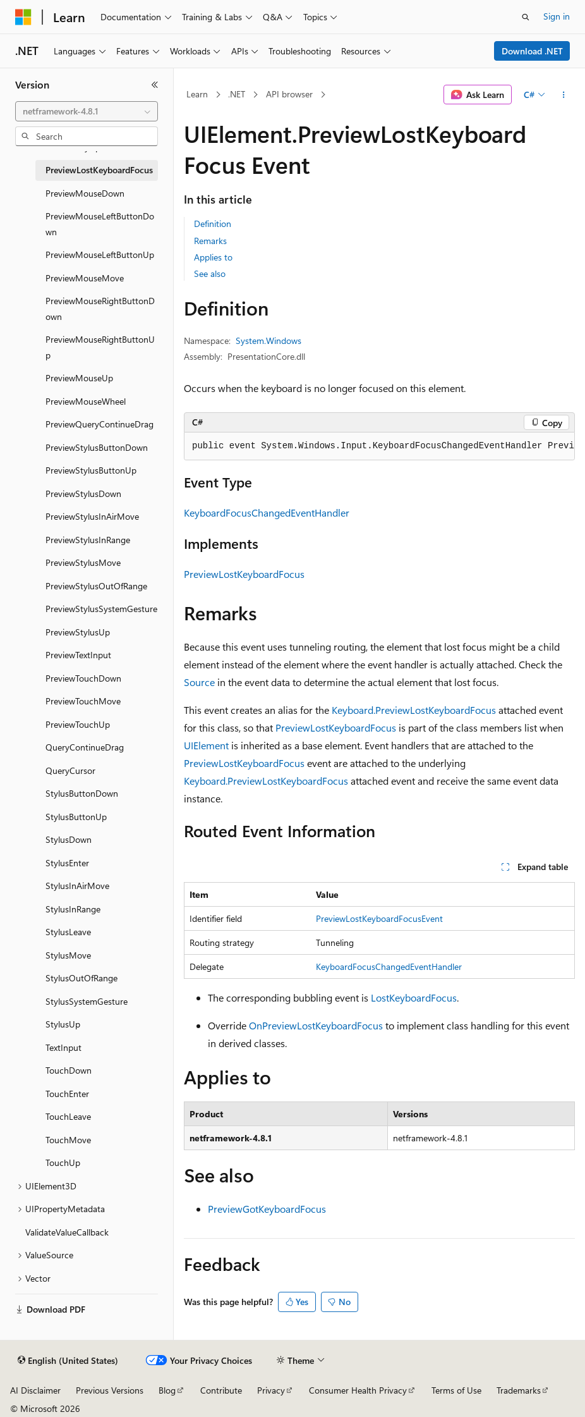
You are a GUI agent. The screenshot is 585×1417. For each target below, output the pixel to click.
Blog (167, 1390)
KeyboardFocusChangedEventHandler (266, 512)
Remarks (210, 241)
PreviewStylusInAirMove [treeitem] (92, 516)
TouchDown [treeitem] (68, 1070)
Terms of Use (456, 1390)
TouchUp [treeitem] (62, 1162)
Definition (212, 224)
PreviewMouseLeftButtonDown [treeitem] (99, 224)
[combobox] (86, 111)
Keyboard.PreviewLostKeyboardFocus (414, 709)
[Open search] (525, 17)
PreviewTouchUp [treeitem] (77, 724)
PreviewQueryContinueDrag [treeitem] (99, 424)
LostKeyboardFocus (414, 997)
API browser (289, 94)
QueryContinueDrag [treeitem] (84, 747)
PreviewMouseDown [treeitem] (84, 193)
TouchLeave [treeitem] (68, 1116)
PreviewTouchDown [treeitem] (83, 678)
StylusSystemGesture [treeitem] (86, 1001)
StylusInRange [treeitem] (72, 909)
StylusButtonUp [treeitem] (76, 817)
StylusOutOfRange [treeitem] (81, 978)
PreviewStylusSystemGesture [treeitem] (101, 609)
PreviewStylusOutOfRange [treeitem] (96, 586)
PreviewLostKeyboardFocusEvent (379, 918)
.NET (236, 94)
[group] (379, 446)
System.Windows (268, 340)
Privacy (271, 1390)
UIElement (206, 745)
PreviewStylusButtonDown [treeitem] (96, 447)
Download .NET (532, 51)
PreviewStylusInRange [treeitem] (87, 540)
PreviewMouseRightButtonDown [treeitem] (100, 308)
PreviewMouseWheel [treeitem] (85, 401)
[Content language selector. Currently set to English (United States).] (68, 1361)
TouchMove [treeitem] (68, 1140)
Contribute (221, 1390)
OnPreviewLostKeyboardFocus (316, 1025)
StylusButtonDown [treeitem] (81, 793)
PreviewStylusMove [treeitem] (83, 562)
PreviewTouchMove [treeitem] (83, 701)
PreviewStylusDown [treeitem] (83, 494)
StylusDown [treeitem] (68, 839)
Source (199, 682)
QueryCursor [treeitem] (70, 770)
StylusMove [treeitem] (68, 955)
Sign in (556, 16)
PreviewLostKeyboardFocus (244, 573)
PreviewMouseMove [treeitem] (84, 278)
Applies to (213, 257)
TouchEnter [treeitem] (67, 1094)
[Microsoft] (23, 17)
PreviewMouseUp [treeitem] (79, 378)
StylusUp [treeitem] (62, 1024)
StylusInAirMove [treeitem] (77, 886)
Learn (197, 94)
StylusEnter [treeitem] (67, 863)
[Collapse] (155, 84)
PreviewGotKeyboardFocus (267, 1208)
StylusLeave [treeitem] (68, 932)
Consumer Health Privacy (358, 1390)
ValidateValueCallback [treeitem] (67, 1232)
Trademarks (519, 1390)
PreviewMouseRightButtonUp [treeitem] (100, 347)
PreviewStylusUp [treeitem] (77, 632)
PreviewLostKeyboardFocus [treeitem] (99, 170)
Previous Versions (109, 1390)
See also (210, 273)
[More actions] (564, 95)
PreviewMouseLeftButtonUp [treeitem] (99, 254)
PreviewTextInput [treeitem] (78, 655)
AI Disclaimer (35, 1390)
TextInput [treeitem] (63, 1047)
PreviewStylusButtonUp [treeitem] (90, 470)
